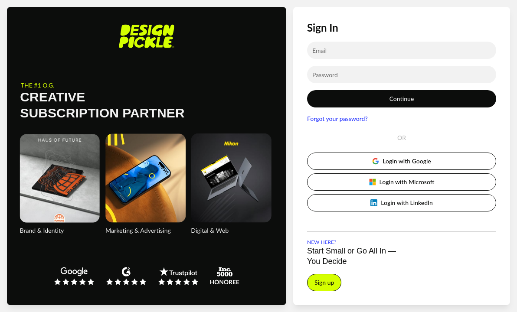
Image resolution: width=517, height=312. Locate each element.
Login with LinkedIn (401, 202)
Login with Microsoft (402, 181)
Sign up (324, 282)
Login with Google (401, 161)
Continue (401, 98)
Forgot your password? (337, 118)
